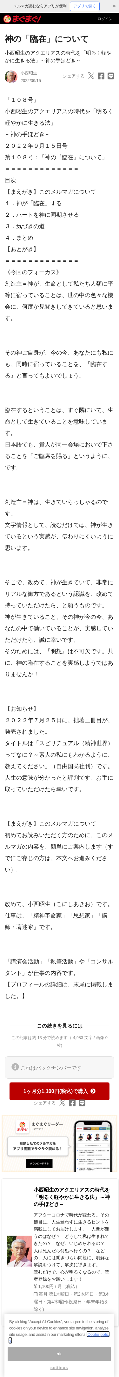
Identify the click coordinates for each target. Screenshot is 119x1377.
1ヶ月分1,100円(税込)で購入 (59, 1091)
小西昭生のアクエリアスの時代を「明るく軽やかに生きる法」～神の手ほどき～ (72, 1197)
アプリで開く (84, 6)
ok (59, 1359)
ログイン (105, 19)
